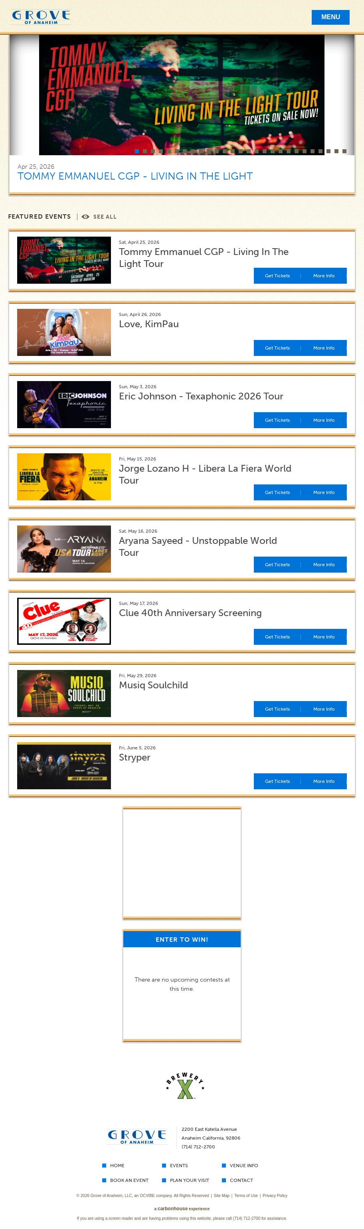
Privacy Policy (275, 1195)
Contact (241, 1180)
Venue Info (244, 1165)
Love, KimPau (149, 324)
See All (105, 216)
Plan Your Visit (189, 1180)
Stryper (134, 757)
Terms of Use (246, 1195)
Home (117, 1165)
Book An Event (129, 1180)
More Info (323, 276)
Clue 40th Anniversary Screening (190, 612)
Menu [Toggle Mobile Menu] (330, 17)
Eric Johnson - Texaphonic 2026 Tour (201, 396)
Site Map (221, 1195)
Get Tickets (277, 276)
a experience (182, 1208)
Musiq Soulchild (153, 685)
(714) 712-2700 (246, 1218)
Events (179, 1165)
